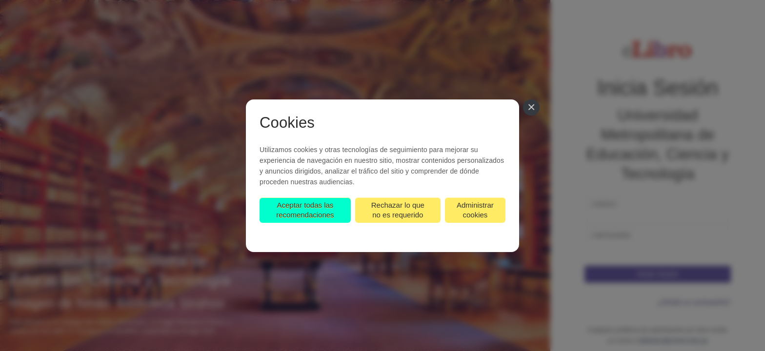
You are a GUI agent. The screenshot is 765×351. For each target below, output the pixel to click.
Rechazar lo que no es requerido (397, 210)
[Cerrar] (531, 107)
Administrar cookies (475, 210)
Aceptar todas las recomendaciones (305, 210)
